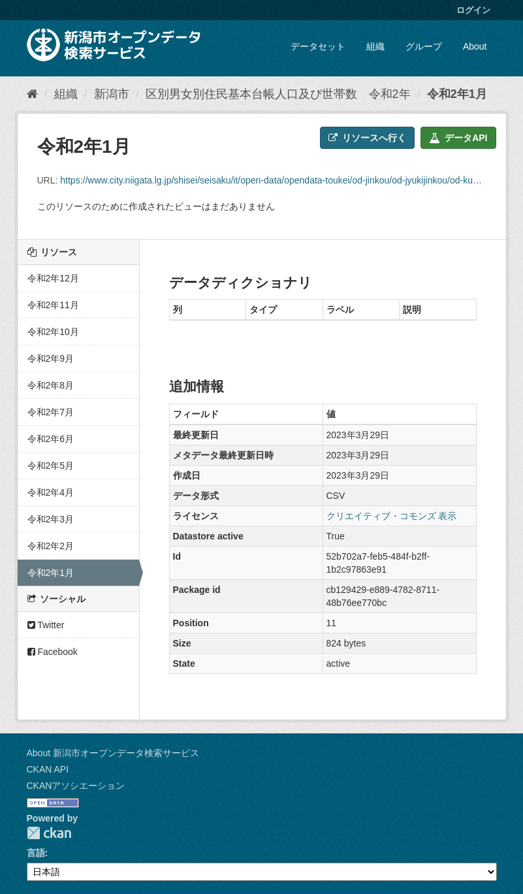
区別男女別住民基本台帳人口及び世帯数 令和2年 (278, 94)
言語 (36, 853)
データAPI (458, 138)
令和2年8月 (50, 385)
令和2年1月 (457, 94)
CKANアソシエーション (76, 785)
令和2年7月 (50, 412)
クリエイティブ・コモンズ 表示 (391, 516)
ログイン (473, 10)
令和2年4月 (50, 492)
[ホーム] (32, 94)
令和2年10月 (53, 332)
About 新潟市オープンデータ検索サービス (113, 753)
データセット (318, 46)
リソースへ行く (367, 138)
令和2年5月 (50, 465)
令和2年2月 (50, 546)
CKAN (49, 833)
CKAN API (48, 769)
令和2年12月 (53, 278)
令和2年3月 (50, 519)
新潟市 (111, 94)
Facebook (52, 652)
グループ (423, 46)
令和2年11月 (53, 305)
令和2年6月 (50, 439)
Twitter (46, 625)
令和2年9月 (50, 358)
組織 (375, 46)
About (475, 46)
